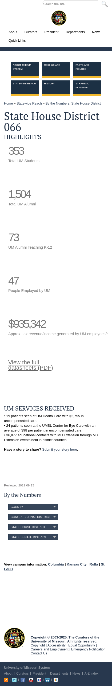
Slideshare (56, 680)
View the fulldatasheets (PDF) (30, 365)
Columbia (56, 564)
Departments (59, 673)
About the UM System (22, 67)
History (49, 83)
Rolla (94, 564)
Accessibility (56, 645)
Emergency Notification (88, 649)
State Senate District (28, 537)
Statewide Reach (24, 83)
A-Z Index (91, 673)
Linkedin (47, 680)
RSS (6, 680)
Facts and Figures (82, 67)
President (39, 673)
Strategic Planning (82, 85)
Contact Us (39, 653)
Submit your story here (59, 449)
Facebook (23, 680)
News (77, 673)
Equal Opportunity (81, 645)
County (17, 506)
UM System (14, 638)
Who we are (52, 65)
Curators (22, 673)
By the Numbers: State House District (73, 103)
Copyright (38, 645)
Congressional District (31, 517)
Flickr (39, 680)
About (8, 673)
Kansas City (76, 564)
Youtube (31, 680)
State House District (28, 527)
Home (8, 103)
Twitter (14, 680)
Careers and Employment (50, 649)
